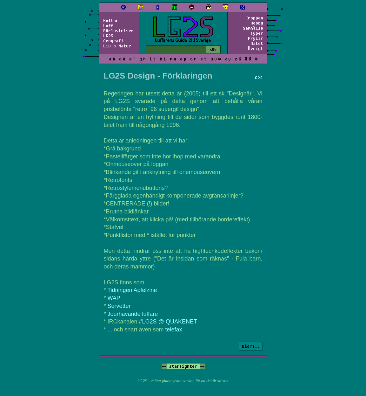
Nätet (256, 43)
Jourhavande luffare (133, 314)
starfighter (183, 366)
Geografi (113, 40)
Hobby (256, 22)
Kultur (110, 20)
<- (164, 366)
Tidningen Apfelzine (132, 290)
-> (202, 366)
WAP (114, 298)
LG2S (108, 35)
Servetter (119, 306)
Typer (256, 33)
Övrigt (255, 48)
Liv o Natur (117, 45)
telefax (173, 329)
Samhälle (253, 28)
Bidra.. (251, 346)
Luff (108, 25)
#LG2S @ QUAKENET (168, 321)
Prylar (255, 38)
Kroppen (254, 17)
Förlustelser (118, 30)
